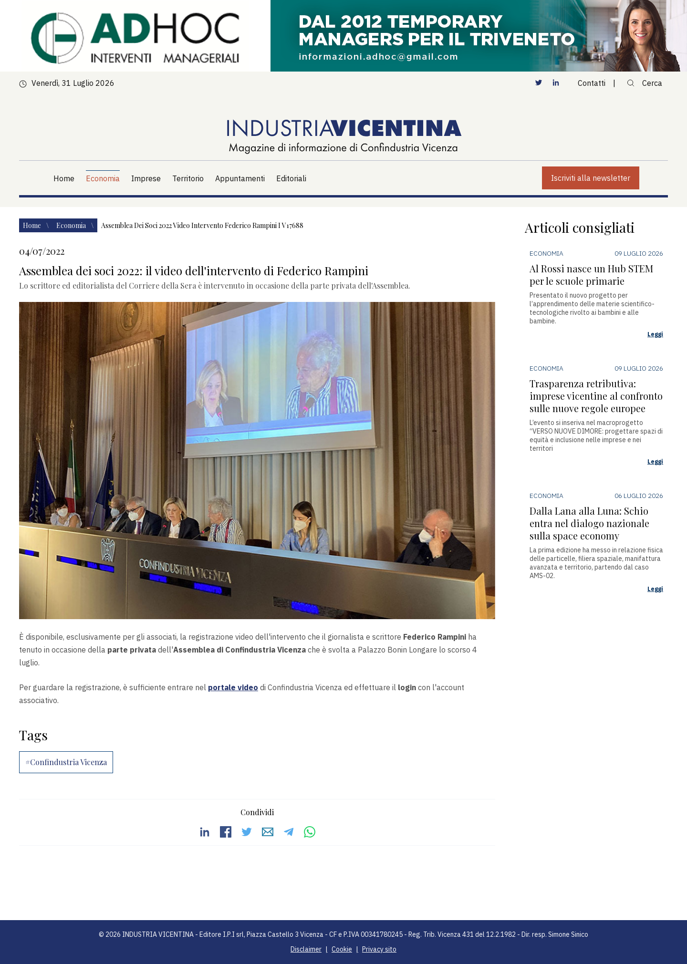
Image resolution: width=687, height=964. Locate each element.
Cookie (342, 949)
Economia (71, 225)
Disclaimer (306, 949)
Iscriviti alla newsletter (590, 178)
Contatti (591, 83)
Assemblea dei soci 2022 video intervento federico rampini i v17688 (202, 225)
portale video (233, 687)
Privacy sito (379, 949)
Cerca (644, 83)
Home (32, 225)
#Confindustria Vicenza (66, 762)
